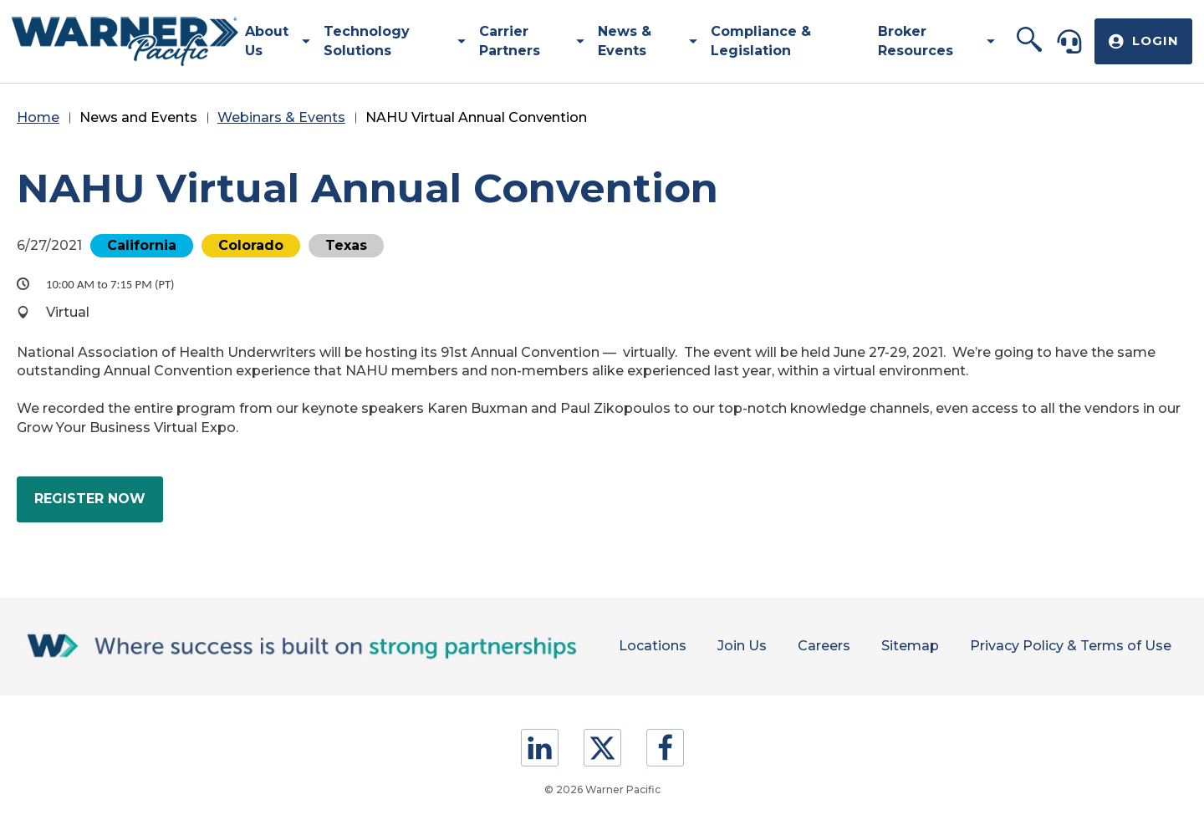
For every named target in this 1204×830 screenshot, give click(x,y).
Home (38, 117)
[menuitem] (271, 41)
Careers (818, 646)
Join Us (733, 646)
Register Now (98, 505)
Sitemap (907, 646)
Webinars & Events (281, 117)
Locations (642, 646)
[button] (1029, 41)
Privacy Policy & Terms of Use (1070, 646)
